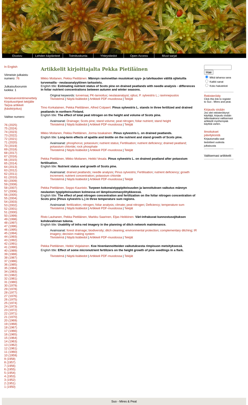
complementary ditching (176, 230)
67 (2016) (10, 156)
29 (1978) (10, 289)
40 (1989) (10, 250)
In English (10, 66)
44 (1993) (10, 236)
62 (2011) (10, 174)
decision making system (79, 234)
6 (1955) (9, 369)
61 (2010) (10, 177)
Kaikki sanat (216, 81)
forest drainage (76, 230)
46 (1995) (10, 229)
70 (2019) (10, 146)
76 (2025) (10, 125)
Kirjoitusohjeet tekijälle (19, 101)
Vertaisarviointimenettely (20, 98)
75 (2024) (10, 128)
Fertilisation (128, 143)
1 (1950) (9, 386)
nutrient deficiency (149, 143)
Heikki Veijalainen (77, 246)
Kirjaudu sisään (214, 109)
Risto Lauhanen (51, 217)
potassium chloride (62, 146)
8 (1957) (9, 362)
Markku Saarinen (99, 217)
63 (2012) (10, 170)
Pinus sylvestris (125, 172)
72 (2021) (10, 139)
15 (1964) (10, 338)
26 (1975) (10, 299)
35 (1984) (10, 268)
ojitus (133, 95)
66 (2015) (10, 160)
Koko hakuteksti (219, 85)
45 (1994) (10, 233)
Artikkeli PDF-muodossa (105, 99)
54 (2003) (10, 201)
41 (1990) (10, 247)
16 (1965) (10, 334)
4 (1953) (9, 376)
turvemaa (82, 95)
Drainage (72, 121)
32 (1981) (10, 278)
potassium (91, 143)
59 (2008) (10, 184)
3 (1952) (9, 379)
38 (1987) (10, 257)
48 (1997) (10, 222)
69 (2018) (10, 149)
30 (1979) (10, 285)
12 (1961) (10, 348)
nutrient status (109, 143)
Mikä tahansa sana (220, 77)
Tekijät (128, 99)
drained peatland (174, 143)
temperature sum (173, 204)
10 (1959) (10, 355)
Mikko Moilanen (51, 78)
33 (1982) (10, 275)
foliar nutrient (144, 121)
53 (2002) (10, 205)
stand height (162, 121)
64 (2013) (10, 167)
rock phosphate (87, 146)
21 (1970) (10, 317)
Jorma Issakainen (100, 133)
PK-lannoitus (98, 95)
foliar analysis (104, 204)
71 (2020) (10, 142)
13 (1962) (10, 345)
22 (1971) (10, 313)
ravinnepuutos (169, 95)
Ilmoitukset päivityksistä (220, 131)
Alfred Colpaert (100, 107)
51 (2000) (10, 212)
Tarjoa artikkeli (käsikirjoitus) (13, 106)
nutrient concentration (79, 175)
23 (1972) (10, 310)
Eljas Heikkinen (123, 217)
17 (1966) (10, 331)
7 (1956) (9, 366)
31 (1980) (10, 282)
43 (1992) (10, 240)
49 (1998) (10, 219)
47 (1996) (10, 226)
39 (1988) (10, 254)
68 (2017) (10, 153)
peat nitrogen (125, 121)
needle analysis (102, 172)
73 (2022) (10, 135)
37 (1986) (10, 261)
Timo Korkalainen (52, 107)
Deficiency (153, 204)
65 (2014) (10, 163)
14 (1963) (10, 341)
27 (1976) (10, 296)
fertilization (73, 204)
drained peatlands (78, 172)
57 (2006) (10, 191)
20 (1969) (10, 320)
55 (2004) (10, 198)
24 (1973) (10, 306)
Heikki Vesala (97, 158)
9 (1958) (9, 359)
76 (17, 78)
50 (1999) (10, 215)
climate (120, 204)
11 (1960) (10, 352)
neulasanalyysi (119, 95)
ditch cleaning (114, 230)
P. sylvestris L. (148, 95)
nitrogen (88, 204)
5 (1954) (9, 373)
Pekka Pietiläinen (75, 78)
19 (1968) (10, 324)
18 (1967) (10, 327)
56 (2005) (10, 194)
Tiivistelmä (57, 99)
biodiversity (95, 230)
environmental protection (141, 230)
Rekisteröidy (212, 96)
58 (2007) (10, 187)
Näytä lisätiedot (77, 99)
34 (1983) (10, 271)
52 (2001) (10, 208)
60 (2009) (10, 180)
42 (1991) (10, 243)
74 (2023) (10, 132)
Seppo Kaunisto (76, 187)
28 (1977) (10, 292)
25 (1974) (10, 303)
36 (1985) (10, 264)
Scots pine (87, 121)
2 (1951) (9, 383)
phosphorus (74, 143)
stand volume (105, 121)
